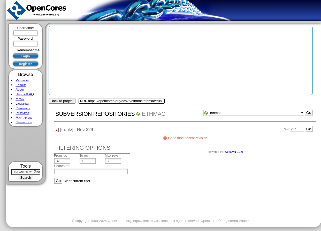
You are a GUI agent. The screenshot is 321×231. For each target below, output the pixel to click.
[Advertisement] (26, 144)
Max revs (112, 155)
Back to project (62, 101)
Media (20, 99)
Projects (22, 80)
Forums (21, 85)
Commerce (23, 108)
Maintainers (24, 117)
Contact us (24, 122)
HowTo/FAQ (25, 94)
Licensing (22, 103)
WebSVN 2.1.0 (233, 151)
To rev (83, 155)
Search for (62, 166)
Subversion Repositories (95, 114)
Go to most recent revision (187, 138)
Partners (22, 113)
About (20, 89)
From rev (60, 155)
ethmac (153, 114)
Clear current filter (77, 181)
